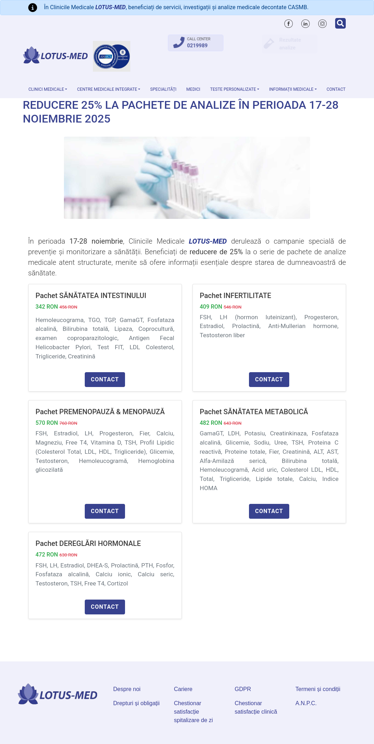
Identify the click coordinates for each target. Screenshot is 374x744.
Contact (336, 89)
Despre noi (127, 689)
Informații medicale (291, 89)
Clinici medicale (46, 89)
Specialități (163, 89)
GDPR (243, 689)
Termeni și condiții (318, 689)
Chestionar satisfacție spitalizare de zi (193, 711)
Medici (193, 89)
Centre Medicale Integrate (107, 89)
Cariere (183, 689)
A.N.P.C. (306, 703)
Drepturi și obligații (136, 703)
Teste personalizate (233, 89)
